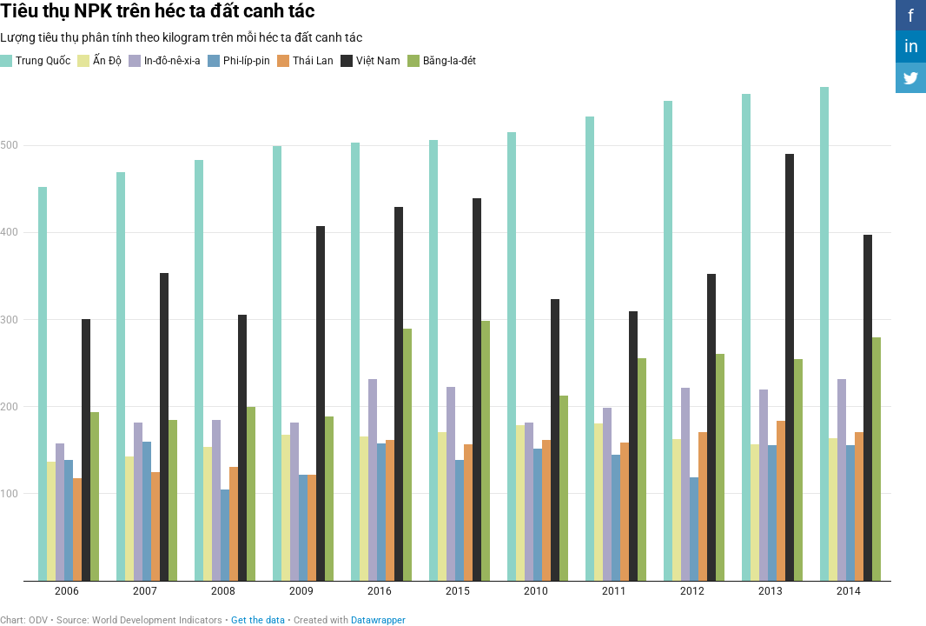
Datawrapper (378, 620)
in (911, 46)
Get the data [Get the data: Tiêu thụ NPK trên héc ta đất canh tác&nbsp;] (258, 620)
